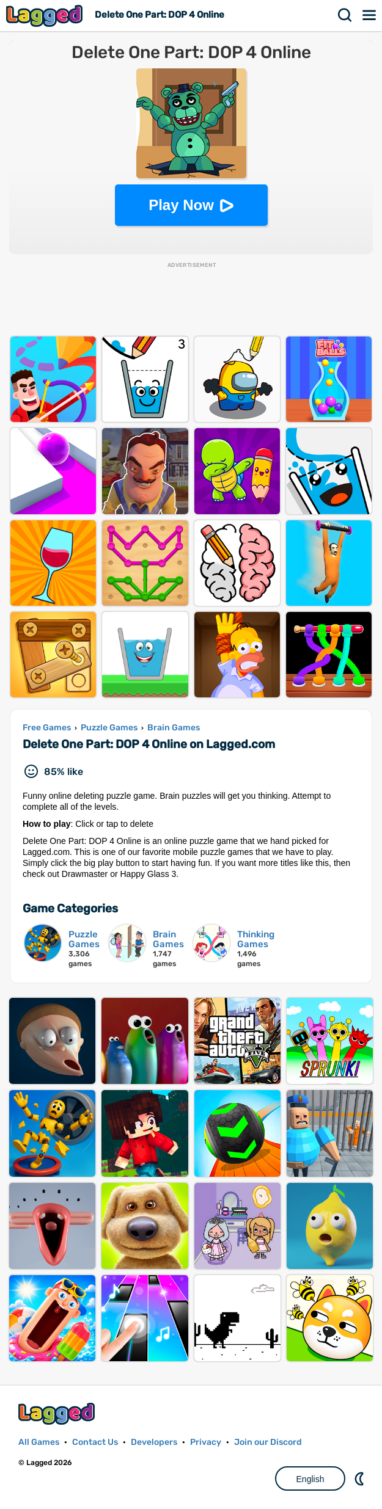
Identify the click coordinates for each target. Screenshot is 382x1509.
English (310, 1479)
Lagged (46, 15)
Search (345, 15)
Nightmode (360, 1478)
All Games (38, 1442)
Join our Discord (268, 1442)
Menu (370, 15)
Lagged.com (58, 1413)
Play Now (181, 205)
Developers (154, 1442)
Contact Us (95, 1442)
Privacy (205, 1442)
